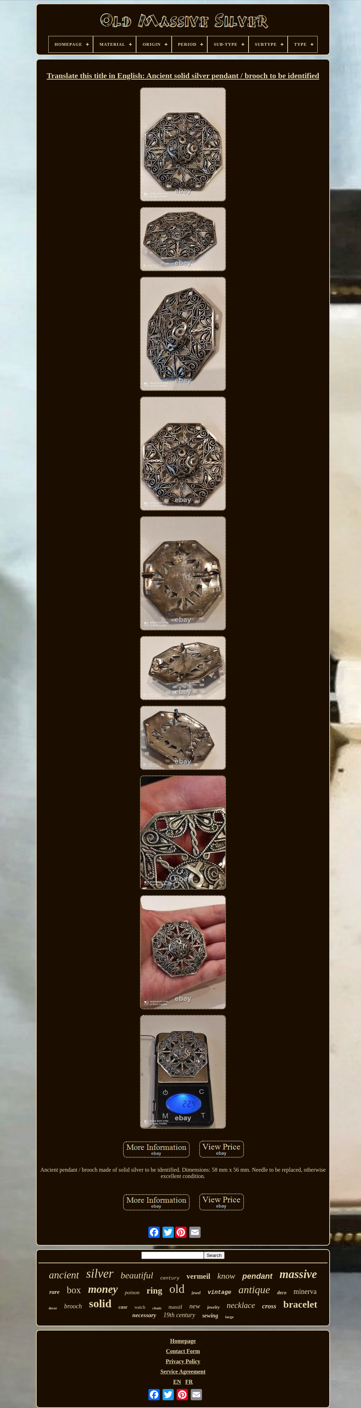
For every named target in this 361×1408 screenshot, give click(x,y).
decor (53, 1308)
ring (154, 1290)
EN (177, 1382)
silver (100, 1274)
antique (254, 1289)
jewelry (213, 1307)
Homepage (183, 1341)
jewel (196, 1292)
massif (175, 1307)
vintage (219, 1292)
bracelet (300, 1304)
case (122, 1307)
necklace (241, 1305)
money (103, 1289)
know (226, 1276)
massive (298, 1274)
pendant (257, 1276)
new (194, 1306)
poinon (132, 1292)
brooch (73, 1306)
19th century (179, 1315)
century (169, 1278)
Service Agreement (183, 1372)
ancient (64, 1275)
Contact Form (183, 1351)
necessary (144, 1315)
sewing (210, 1316)
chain (156, 1308)
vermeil (198, 1276)
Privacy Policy (183, 1361)
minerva (305, 1291)
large (229, 1317)
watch (139, 1307)
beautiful (137, 1275)
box (74, 1290)
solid (100, 1303)
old (176, 1288)
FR (188, 1382)
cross (269, 1306)
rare (54, 1292)
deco (281, 1292)
